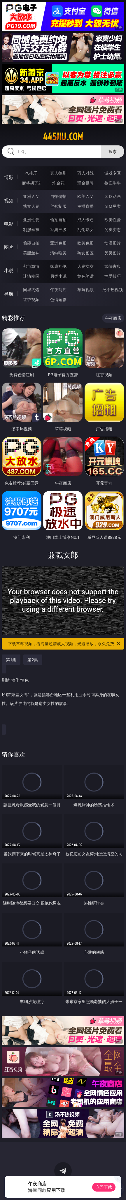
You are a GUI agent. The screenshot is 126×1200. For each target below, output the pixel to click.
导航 (8, 294)
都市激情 (31, 266)
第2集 (32, 659)
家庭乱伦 (58, 266)
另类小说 (58, 276)
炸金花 (58, 183)
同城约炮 (31, 289)
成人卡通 (85, 219)
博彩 (8, 177)
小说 (8, 270)
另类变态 (112, 229)
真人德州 (58, 173)
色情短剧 (58, 299)
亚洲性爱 (31, 219)
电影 (8, 224)
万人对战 (85, 173)
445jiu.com (63, 136)
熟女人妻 (31, 206)
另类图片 (112, 253)
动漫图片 (112, 243)
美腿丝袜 (31, 253)
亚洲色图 (58, 243)
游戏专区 (112, 173)
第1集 (11, 659)
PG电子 (31, 173)
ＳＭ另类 (112, 206)
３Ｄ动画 (112, 196)
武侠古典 (112, 266)
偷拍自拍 (58, 219)
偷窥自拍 (31, 243)
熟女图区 (85, 253)
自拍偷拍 (58, 196)
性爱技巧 (112, 276)
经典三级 (58, 229)
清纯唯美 (58, 253)
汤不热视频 (112, 289)
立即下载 (104, 1187)
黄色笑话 (85, 276)
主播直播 (85, 206)
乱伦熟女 (85, 229)
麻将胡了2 (31, 183)
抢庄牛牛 (112, 183)
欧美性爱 (112, 219)
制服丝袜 (31, 229)
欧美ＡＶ (85, 196)
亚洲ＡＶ (31, 196)
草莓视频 (85, 289)
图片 (8, 247)
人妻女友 (85, 266)
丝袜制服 (58, 206)
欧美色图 (85, 243)
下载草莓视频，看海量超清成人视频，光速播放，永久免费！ (64, 643)
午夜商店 (58, 289)
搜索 (112, 151)
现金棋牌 (85, 183)
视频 (8, 200)
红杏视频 (31, 299)
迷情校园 (31, 276)
